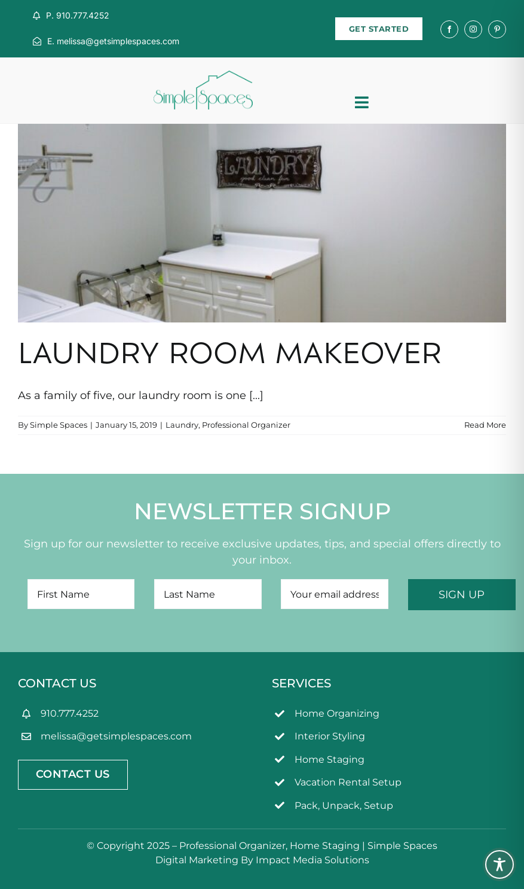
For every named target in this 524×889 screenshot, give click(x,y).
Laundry (182, 425)
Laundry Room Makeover (230, 356)
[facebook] (449, 29)
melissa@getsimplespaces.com (116, 736)
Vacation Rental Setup (348, 782)
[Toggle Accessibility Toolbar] (499, 864)
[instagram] (473, 29)
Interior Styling (330, 736)
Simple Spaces (58, 425)
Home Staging (329, 759)
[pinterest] (497, 29)
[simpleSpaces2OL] (203, 76)
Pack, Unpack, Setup (344, 805)
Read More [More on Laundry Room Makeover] (485, 425)
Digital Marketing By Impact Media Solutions (262, 860)
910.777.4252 (70, 713)
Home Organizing (337, 713)
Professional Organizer (246, 425)
